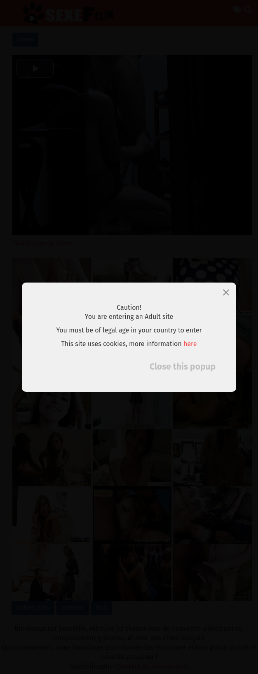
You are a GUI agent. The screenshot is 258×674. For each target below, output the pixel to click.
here (190, 344)
